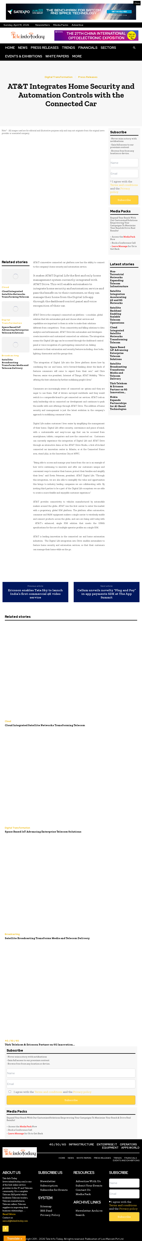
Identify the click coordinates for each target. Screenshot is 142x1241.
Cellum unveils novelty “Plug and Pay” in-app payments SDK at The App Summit (106, 594)
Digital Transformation (58, 77)
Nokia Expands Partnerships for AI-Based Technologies (119, 393)
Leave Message (120, 246)
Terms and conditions (124, 185)
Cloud (5, 287)
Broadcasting (10, 355)
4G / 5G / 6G (11, 1039)
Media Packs (60, 25)
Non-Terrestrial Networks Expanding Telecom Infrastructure (119, 278)
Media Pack (129, 237)
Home (10, 48)
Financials (87, 48)
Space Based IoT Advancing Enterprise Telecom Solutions (15, 330)
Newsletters (42, 25)
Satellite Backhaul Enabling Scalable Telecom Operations (117, 312)
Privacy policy (82, 1089)
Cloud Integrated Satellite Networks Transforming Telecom (15, 294)
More (77, 56)
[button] (134, 47)
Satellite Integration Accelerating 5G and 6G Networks (118, 295)
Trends (68, 48)
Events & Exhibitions (23, 56)
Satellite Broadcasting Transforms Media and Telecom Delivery (15, 363)
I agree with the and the (124, 187)
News (23, 48)
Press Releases (45, 48)
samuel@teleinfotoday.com (15, 1218)
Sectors (108, 48)
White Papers (57, 56)
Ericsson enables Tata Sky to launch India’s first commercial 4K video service (35, 594)
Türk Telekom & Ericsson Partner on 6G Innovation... (118, 380)
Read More (9, 1211)
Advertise (77, 25)
